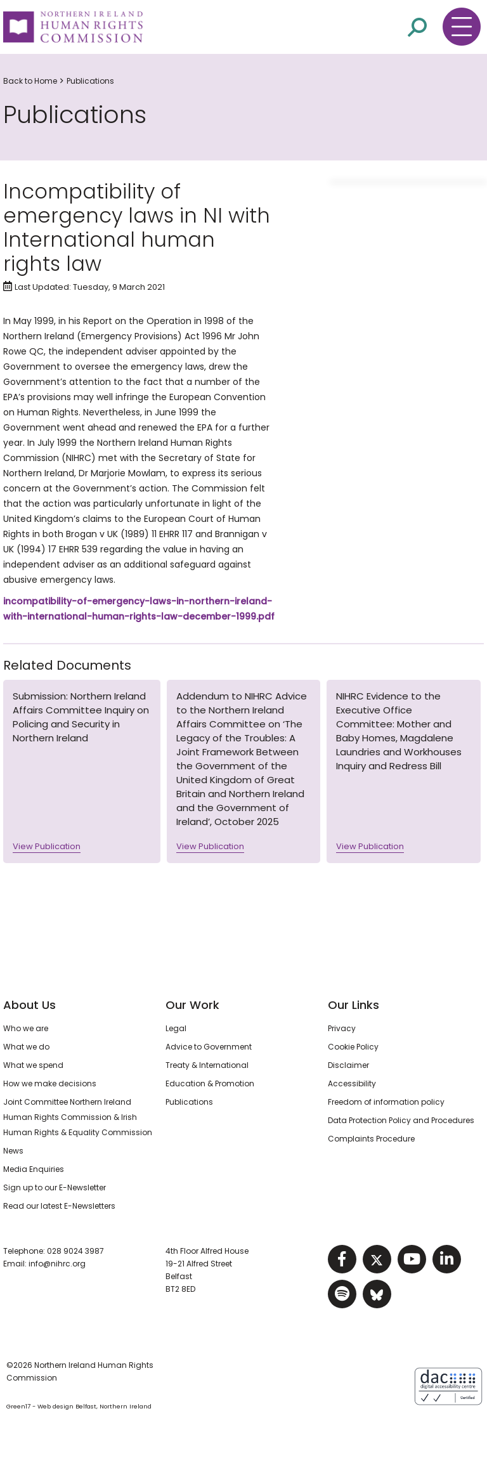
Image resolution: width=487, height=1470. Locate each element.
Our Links (353, 1005)
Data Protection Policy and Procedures (401, 1120)
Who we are (25, 1028)
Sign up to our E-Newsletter (54, 1187)
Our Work (192, 1005)
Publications (90, 80)
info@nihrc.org (57, 1263)
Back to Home (30, 80)
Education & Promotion (210, 1083)
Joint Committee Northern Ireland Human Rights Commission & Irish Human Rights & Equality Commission (77, 1117)
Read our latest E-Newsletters (59, 1205)
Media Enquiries (33, 1169)
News (13, 1150)
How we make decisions (49, 1083)
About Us (29, 1005)
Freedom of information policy (386, 1101)
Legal (176, 1028)
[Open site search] (417, 27)
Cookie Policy (353, 1046)
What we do (26, 1046)
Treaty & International (207, 1065)
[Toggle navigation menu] (461, 26)
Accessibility (352, 1083)
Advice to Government (209, 1046)
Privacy (342, 1028)
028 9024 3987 (75, 1251)
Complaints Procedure (371, 1138)
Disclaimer (348, 1065)
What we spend (33, 1065)
